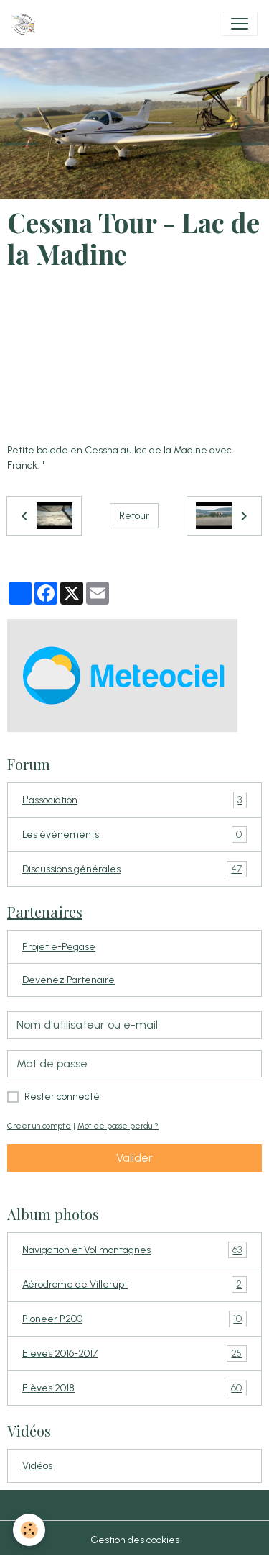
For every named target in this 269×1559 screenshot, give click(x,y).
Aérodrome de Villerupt (134, 1284)
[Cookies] (29, 1530)
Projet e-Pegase (58, 947)
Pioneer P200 (134, 1319)
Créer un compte (39, 1126)
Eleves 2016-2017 (134, 1353)
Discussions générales (134, 869)
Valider (134, 1158)
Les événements (134, 834)
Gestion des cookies (134, 1540)
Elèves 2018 (134, 1388)
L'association (134, 800)
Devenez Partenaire (68, 980)
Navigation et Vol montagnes (134, 1250)
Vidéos (37, 1466)
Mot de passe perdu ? (118, 1126)
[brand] (26, 24)
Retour (134, 516)
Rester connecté (62, 1096)
